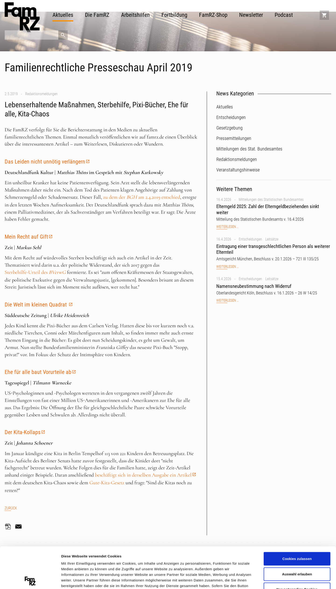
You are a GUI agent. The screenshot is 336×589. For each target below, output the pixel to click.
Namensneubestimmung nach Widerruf (253, 286)
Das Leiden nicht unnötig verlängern (45, 161)
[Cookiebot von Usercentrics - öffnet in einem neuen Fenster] (30, 579)
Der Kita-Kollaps (23, 432)
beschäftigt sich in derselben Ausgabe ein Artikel (143, 475)
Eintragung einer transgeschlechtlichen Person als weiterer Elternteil (273, 249)
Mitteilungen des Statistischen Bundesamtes (271, 199)
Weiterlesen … (227, 226)
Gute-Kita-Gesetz (106, 483)
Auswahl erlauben (297, 533)
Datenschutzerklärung (80, 562)
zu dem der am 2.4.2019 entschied (141, 197)
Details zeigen (248, 580)
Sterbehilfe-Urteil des (35, 272)
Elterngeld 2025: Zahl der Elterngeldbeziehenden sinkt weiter (267, 209)
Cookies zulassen (297, 518)
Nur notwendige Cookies (297, 548)
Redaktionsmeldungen (41, 94)
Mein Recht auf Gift (26, 237)
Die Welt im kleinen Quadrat (36, 304)
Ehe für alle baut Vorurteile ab (38, 372)
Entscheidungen (250, 239)
